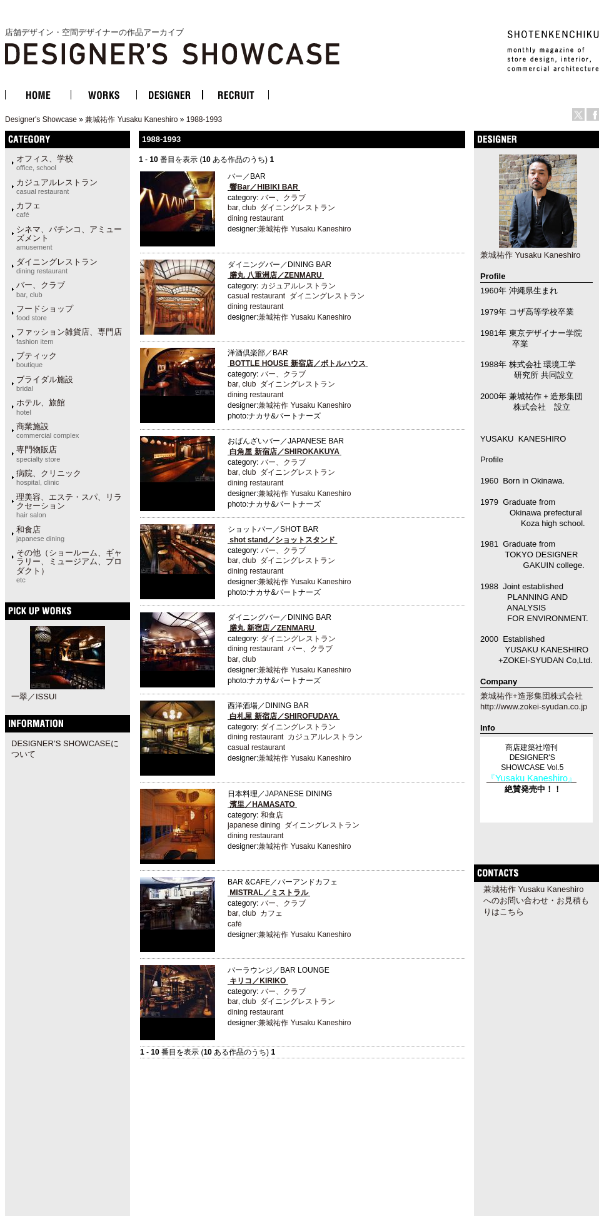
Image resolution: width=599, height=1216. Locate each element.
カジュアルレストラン (57, 186)
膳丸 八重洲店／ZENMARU (275, 275)
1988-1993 (204, 119)
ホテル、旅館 (40, 406)
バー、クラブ (40, 289)
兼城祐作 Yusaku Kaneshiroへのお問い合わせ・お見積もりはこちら (536, 900)
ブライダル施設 (44, 383)
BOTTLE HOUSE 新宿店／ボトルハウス (297, 363)
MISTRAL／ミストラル (268, 892)
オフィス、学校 (44, 162)
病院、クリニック (48, 477)
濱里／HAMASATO (261, 804)
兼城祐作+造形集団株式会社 (531, 696)
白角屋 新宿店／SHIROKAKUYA (284, 451)
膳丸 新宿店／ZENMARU (271, 628)
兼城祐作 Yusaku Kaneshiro (131, 119)
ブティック (36, 359)
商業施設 (47, 430)
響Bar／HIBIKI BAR (263, 187)
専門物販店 (38, 453)
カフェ (28, 209)
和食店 (40, 533)
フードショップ (44, 313)
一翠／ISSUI (34, 696)
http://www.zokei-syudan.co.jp (533, 706)
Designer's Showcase (41, 119)
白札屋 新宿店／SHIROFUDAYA (283, 716)
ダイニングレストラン (57, 266)
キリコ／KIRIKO (257, 980)
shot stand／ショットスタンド (282, 539)
